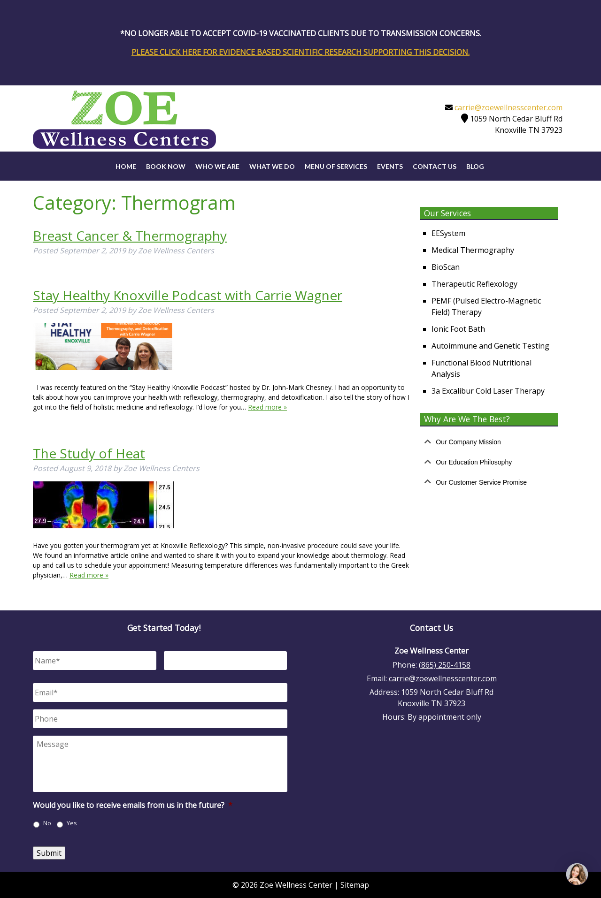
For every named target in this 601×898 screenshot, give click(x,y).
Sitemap (354, 885)
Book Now (165, 166)
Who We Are (217, 166)
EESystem (448, 233)
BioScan (445, 267)
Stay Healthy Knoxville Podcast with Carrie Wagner (187, 295)
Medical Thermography (472, 250)
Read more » (267, 407)
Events (390, 166)
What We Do (272, 166)
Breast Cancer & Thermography (130, 235)
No (47, 823)
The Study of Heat (89, 453)
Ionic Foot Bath (458, 329)
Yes (72, 823)
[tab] (489, 442)
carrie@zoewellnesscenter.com (508, 107)
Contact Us (434, 166)
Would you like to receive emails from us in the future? (132, 805)
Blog (475, 166)
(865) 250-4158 (444, 665)
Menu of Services (336, 166)
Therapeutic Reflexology (474, 284)
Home (126, 166)
